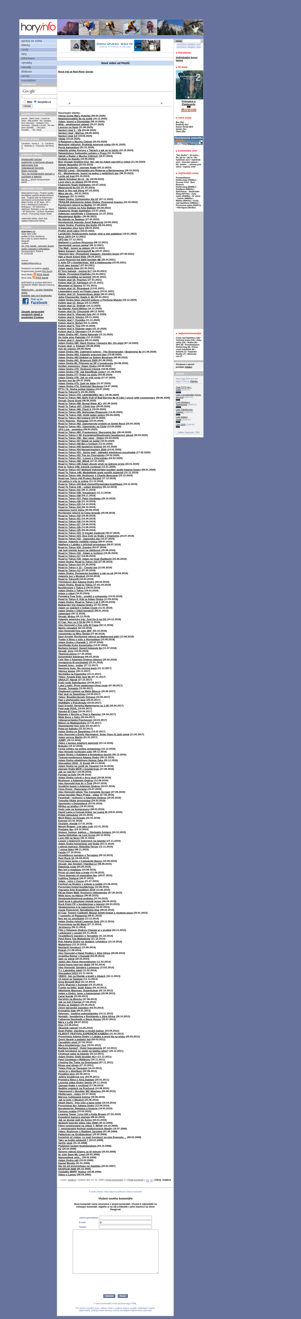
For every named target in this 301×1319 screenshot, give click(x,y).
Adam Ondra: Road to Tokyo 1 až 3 (79, 602)
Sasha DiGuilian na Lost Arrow (76, 835)
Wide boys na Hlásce (71, 895)
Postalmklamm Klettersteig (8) (187, 346)
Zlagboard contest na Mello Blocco (79, 691)
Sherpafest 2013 (68, 973)
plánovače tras (29, 165)
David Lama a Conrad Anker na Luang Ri (83, 812)
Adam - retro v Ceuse (71, 881)
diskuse (26, 71)
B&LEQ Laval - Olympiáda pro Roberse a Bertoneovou (91, 170)
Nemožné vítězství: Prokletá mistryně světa (84, 144)
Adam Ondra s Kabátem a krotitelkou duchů (85, 754)
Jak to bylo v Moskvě (71, 1099)
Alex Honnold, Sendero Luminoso (78, 967)
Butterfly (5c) (182, 124)
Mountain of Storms (70, 285)
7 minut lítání (66, 849)
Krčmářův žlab (67, 1010)
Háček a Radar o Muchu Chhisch (78, 156)
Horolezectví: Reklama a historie (78, 1108)
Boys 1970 (64, 236)
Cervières (49, 143)
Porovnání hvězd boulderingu (76, 886)
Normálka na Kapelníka (72, 674)
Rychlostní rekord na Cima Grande (79, 512)
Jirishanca (64, 927)
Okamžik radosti (68, 1027)
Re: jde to (181, 157)
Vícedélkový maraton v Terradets (78, 935)
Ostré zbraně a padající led (74, 1039)
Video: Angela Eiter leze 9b (74, 676)
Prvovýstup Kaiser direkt (40, 214)
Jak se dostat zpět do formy (75, 1120)
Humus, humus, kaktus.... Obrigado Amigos (84, 832)
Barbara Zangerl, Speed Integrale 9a (80, 648)
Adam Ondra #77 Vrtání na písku (77, 374)
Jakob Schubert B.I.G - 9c (73, 179)
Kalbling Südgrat (68, 878)
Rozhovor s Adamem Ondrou (75, 780)
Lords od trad (66, 176)
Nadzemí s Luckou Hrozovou (75, 242)
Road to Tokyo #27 (69, 524)
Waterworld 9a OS (69, 187)
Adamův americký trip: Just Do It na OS (82, 619)
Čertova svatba (67, 1111)
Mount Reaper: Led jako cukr (75, 826)
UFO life (63, 239)
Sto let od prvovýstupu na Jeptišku (79, 1166)
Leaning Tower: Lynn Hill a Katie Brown (82, 1114)
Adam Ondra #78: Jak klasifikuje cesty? (82, 371)
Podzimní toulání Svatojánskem (77, 1145)
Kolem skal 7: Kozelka (71, 320)
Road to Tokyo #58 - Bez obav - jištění (81, 438)
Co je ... (25, 179)
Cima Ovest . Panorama (72, 789)
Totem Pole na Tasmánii (72, 1068)
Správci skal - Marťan (71, 133)
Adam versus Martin (70, 737)
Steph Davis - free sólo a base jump (79, 1102)
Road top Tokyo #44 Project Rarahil (79, 478)
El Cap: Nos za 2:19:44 (71, 622)
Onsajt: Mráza (66, 616)
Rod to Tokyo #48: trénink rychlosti (79, 466)
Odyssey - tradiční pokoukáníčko (78, 1013)
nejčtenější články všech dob (34, 218)
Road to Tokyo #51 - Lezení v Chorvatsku (83, 458)
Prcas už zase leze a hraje (73, 872)
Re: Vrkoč (37, 130)
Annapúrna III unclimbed (73, 662)
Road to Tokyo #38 (69, 495)
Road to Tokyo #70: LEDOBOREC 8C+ (81, 394)
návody (26, 67)
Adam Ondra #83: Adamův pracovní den (82, 354)
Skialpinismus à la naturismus (76, 907)
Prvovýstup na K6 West (72, 924)
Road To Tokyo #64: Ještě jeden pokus (81, 415)
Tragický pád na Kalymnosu (39, 197)
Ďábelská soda (67, 866)
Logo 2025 (180, 424)
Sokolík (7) (181, 351)
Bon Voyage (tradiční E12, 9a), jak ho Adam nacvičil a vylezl (94, 161)
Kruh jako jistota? (69, 265)
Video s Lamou (67, 1174)
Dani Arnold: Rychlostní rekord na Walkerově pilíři (88, 636)
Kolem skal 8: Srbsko (71, 317)
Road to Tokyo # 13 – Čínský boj (77, 567)
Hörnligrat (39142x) (186, 207)
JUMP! (62, 740)
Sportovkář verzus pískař (73, 245)
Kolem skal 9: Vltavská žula (74, 314)
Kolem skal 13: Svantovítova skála (79, 294)
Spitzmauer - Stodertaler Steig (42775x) (187, 192)
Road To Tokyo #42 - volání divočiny (80, 487)
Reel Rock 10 (66, 858)
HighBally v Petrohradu (72, 702)
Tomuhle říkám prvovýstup (74, 800)
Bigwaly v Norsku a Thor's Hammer (79, 714)
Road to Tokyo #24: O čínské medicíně (81, 533)
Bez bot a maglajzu (69, 869)
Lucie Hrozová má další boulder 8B (79, 259)
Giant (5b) (180, 131)
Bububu (63, 745)
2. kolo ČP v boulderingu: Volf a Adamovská (84, 262)
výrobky (26, 62)
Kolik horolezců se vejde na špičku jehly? (83, 1050)
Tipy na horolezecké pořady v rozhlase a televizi (38, 175)
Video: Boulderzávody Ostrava (76, 697)
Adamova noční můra (71, 510)
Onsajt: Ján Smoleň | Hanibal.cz (77, 863)
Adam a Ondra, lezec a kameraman (79, 993)
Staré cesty (34, 118)
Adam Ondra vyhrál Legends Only (78, 921)
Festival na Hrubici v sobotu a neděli (80, 884)
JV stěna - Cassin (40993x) (188, 197)
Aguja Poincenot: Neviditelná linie (78, 909)
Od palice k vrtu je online (73, 481)
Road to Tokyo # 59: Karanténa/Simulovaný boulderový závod (95, 435)
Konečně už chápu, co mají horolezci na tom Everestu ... (92, 1137)
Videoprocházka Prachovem (75, 720)
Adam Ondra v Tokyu (71, 590)
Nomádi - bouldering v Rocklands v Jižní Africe (86, 1016)
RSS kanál (41, 274)
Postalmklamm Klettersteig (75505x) (186, 178)
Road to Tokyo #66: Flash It (74, 409)
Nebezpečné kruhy (29, 193)
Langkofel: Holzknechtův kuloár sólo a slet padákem (90, 233)
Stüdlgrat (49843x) (185, 189)
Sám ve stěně (66, 958)
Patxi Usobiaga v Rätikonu (74, 1059)
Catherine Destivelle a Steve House (79, 1019)
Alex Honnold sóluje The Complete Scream (84, 792)
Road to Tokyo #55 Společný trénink (80, 446)
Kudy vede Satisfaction (72, 682)
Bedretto (28, 146)
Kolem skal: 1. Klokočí (71, 346)
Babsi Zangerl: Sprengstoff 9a (76, 251)
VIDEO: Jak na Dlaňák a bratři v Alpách (81, 976)
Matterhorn (65, 944)
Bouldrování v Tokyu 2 (71, 587)
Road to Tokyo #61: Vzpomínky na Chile (82, 426)
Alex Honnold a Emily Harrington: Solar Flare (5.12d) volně (93, 734)
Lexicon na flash (68, 127)
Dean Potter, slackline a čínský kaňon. (81, 1030)
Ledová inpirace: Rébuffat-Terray (78, 846)
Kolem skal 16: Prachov (72, 279)
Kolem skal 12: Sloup (71, 302)
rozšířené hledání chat (188, 47)
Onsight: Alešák (68, 823)
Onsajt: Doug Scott (69, 400)
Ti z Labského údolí (70, 970)
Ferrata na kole (67, 774)
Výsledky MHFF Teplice (72, 1171)
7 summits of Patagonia (72, 915)
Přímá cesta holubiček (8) (187, 348)
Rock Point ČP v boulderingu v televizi (81, 904)
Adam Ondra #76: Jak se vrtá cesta (79, 377)
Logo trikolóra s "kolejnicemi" (183, 403)
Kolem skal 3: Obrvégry (72, 331)
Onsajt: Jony (66, 651)
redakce (72, 1180)
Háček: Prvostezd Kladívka (74, 274)
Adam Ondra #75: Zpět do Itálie (77, 383)
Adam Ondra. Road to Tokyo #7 (77, 584)
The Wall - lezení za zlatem (74, 248)
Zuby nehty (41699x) (186, 195)
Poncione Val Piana (45, 146)
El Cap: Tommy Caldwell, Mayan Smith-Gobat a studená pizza (95, 912)
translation (28, 80)
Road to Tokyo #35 (69, 504)
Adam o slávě (66, 593)
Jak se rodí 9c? (67, 771)
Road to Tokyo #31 (69, 518)
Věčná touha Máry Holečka (74, 115)
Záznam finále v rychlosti (73, 1085)
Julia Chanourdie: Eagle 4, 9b (76, 297)
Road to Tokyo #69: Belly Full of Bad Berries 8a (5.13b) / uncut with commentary (106, 397)
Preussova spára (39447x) (188, 205)
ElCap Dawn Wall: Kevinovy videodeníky (82, 892)
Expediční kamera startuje (74, 1117)
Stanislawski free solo (71, 725)
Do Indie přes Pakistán (72, 337)
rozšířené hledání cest (188, 44)
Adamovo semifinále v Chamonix (78, 213)
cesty (25, 49)
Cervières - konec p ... (31, 143)
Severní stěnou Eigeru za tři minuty (79, 1151)
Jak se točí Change (70, 1002)
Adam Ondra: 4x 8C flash (32, 202)
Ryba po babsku (68, 728)
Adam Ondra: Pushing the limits (77, 225)
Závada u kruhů (39, 125)
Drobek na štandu (69, 158)
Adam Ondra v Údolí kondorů (76, 610)
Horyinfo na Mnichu (70, 999)
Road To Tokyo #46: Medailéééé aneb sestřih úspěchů (90, 472)
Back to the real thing (71, 190)
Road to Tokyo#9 (68, 579)
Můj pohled (33, 121)
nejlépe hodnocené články (33, 221)
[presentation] (115, 1286)
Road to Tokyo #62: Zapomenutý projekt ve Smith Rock (91, 423)
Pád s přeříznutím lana (71, 699)
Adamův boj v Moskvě (71, 576)
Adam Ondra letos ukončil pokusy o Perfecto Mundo (90, 299)
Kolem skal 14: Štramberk (73, 288)
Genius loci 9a (66, 380)
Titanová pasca (67, 653)
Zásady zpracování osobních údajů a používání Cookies (32, 314)
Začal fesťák (65, 996)
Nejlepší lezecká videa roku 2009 (78, 1122)
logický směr (189, 167)
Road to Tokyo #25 (69, 530)
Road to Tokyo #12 (69, 570)
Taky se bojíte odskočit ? (73, 1140)
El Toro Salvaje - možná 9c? (75, 271)
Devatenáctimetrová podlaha (75, 898)
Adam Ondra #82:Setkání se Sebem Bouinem (85, 357)
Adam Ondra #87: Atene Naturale (78, 334)
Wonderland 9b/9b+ (70, 216)
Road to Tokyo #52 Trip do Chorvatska (81, 455)
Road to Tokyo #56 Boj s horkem (78, 443)
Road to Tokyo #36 (69, 501)
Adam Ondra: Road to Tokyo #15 (78, 561)
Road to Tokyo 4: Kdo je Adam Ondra (80, 599)
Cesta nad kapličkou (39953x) (187, 201)
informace (28, 58)
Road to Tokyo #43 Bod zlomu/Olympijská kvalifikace (90, 484)
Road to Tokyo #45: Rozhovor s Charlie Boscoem (88, 475)
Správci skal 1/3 (67, 135)
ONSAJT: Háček (67, 679)
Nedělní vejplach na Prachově (76, 1088)
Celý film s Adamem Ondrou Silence (80, 659)
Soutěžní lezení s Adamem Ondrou (79, 786)
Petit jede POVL (68, 708)
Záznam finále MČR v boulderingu (78, 768)
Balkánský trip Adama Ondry (75, 604)
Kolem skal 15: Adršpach (73, 282)
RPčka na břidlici (68, 806)
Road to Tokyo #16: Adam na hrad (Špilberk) (85, 558)
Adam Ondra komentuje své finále (78, 843)
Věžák (61, 138)
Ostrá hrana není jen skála (74, 964)
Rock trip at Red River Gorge (75, 71)
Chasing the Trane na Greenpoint (78, 1062)
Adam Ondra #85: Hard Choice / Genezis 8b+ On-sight (90, 343)
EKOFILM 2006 (67, 1168)
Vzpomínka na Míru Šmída (74, 633)
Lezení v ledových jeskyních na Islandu (82, 840)
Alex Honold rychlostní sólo (75, 751)
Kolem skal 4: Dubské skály (75, 328)
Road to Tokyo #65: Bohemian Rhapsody (83, 412)
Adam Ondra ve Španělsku (74, 731)
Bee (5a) (180, 122)
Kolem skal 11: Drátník (72, 305)
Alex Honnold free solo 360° (75, 630)
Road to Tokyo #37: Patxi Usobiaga (79, 498)
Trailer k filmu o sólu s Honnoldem (79, 639)
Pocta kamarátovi (68, 147)
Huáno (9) (192, 342)
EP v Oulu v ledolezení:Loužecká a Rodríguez (35, 204)
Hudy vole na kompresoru (74, 809)
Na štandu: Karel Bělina (72, 308)
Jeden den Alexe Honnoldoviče (77, 961)
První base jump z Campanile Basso (80, 861)
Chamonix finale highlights (74, 184)
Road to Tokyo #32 (69, 515)
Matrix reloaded (67, 628)
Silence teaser (66, 671)
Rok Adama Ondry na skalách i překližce (82, 941)
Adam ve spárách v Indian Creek (78, 607)
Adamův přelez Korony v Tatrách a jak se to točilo (88, 150)
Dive (61, 1025)
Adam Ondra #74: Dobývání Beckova (80, 386)
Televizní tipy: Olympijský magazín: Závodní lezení (88, 253)
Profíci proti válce (69, 230)
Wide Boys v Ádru (69, 717)
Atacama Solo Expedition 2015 (76, 889)
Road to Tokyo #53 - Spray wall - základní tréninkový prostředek (97, 452)
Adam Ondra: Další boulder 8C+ (77, 1056)
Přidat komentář (135, 1180)
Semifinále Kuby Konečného (75, 645)
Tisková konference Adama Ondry (78, 757)
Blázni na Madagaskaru (72, 722)
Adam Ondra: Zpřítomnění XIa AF (78, 199)
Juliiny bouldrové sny (71, 1076)
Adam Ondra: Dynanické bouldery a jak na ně (85, 573)
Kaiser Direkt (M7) (184, 127)
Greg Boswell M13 (69, 981)
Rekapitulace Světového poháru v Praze (82, 153)
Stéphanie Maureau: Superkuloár (78, 990)
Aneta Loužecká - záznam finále (77, 167)
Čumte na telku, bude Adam (75, 987)
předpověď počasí (31, 159)
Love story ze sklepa (70, 182)
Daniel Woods (66, 1163)
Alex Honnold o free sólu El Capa (78, 625)
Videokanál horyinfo (32, 168)
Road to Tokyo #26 (69, 527)
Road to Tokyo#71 (69, 392)
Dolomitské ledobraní (71, 656)
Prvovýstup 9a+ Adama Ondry (76, 1105)
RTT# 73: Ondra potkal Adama (76, 389)
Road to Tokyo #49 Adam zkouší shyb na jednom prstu (91, 463)
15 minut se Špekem (70, 979)
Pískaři (62, 950)
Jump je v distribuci (70, 1071)
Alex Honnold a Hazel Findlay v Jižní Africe (84, 953)
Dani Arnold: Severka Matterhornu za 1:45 (83, 705)
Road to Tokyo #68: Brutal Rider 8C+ (80, 403)
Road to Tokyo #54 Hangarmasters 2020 (82, 449)
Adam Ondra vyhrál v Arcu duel (77, 777)
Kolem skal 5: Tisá (69, 325)
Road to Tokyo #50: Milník (73, 461)
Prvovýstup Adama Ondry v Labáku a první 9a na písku (91, 1036)
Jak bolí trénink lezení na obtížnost (79, 550)
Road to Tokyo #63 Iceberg (74, 417)
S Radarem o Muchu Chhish (75, 141)
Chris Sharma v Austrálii (73, 984)
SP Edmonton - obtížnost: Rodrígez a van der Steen (37, 208)
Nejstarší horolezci (69, 947)
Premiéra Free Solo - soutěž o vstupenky (83, 596)
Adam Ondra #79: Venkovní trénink (79, 369)
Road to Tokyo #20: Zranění (75, 547)
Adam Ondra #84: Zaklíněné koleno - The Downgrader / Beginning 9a (99, 351)
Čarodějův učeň (68, 1042)
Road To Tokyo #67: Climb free (76, 406)
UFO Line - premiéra (70, 429)
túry (24, 53)
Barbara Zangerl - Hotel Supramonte (80, 1048)
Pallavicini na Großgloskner (75, 1134)
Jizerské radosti (190, 162)
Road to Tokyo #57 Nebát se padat (79, 440)
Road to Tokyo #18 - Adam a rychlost (80, 553)
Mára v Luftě (65, 1022)
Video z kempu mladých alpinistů (78, 743)
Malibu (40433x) (183, 200)
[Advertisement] (112, 9)
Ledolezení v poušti (70, 933)
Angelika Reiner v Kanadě (74, 956)
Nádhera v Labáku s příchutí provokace (82, 544)
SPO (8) (179, 345)
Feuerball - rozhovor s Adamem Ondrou (82, 797)
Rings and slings (68, 1065)
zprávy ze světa (31, 40)
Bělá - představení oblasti (73, 124)
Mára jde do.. (66, 193)
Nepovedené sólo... (69, 1157)
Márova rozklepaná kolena (74, 1097)
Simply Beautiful (68, 164)
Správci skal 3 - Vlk (69, 130)
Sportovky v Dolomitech (73, 803)
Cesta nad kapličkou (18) (188, 338)
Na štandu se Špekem (71, 219)
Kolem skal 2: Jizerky (71, 340)
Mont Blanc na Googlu (71, 817)
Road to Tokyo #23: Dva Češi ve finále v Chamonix (88, 535)
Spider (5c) (181, 129)
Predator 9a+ (66, 829)
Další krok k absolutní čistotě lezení (79, 901)
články (25, 45)
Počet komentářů (114, 1180)
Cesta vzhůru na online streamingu (79, 748)
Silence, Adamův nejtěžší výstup (78, 541)
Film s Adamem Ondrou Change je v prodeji (84, 930)
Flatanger (64, 196)
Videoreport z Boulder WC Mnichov (79, 1091)
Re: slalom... (182, 164)
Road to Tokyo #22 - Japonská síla (79, 538)
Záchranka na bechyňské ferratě (36, 200)
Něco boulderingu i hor (72, 1045)
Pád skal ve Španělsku (72, 694)
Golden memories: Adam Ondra (77, 366)
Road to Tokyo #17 (69, 556)
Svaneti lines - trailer (70, 665)
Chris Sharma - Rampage (73, 420)
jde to (190, 157)
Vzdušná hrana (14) (185, 340)
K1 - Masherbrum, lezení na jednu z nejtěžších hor (88, 173)
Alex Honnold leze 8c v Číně (75, 783)
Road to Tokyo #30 (69, 521)
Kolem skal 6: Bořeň (70, 323)
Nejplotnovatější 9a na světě (75, 118)
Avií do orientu (67, 348)
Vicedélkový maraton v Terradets (78, 855)
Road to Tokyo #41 (69, 489)
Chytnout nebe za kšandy (73, 1053)
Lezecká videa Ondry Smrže (75, 1082)
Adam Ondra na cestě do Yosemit (78, 766)
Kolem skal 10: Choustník (73, 311)
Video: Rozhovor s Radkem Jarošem (80, 1131)
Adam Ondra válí (68, 1160)
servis (25, 75)
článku (194, 381)
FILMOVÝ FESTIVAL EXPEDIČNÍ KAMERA (83, 1033)
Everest (62, 820)
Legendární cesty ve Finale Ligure (78, 291)
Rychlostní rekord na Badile (75, 205)
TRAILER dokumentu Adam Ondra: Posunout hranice (90, 202)
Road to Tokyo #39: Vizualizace (77, 492)
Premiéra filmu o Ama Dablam (76, 1079)
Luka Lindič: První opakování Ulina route (83, 685)
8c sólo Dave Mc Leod (71, 1154)
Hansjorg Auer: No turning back (77, 668)
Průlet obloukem (68, 815)
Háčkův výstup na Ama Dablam (77, 207)
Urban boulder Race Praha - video (78, 794)
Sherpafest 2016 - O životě (74, 763)
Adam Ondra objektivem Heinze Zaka (80, 760)
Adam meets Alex (68, 268)
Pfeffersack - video (69, 1094)
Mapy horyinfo (29, 170)
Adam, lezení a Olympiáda (74, 121)
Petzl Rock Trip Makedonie (74, 938)
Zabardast (64, 613)
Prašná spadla (46, 193)
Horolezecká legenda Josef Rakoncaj (80, 222)
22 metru (194, 155)
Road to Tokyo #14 (69, 564)
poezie (24, 118)
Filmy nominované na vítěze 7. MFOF (80, 1125)
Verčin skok (65, 1143)
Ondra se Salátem (69, 1004)
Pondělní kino (66, 1074)
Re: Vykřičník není (187, 158)
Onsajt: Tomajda (68, 688)
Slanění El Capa (67, 711)
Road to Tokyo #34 (69, 507)
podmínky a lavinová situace (37, 162)
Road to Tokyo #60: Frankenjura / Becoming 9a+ (87, 432)
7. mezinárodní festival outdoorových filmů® (85, 1128)
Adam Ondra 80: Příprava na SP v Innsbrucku (85, 363)
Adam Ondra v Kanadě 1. (73, 642)
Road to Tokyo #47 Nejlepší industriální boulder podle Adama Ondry (99, 469)
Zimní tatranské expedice (73, 1007)
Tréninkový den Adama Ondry (76, 581)
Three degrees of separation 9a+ (78, 875)
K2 (59, 1148)
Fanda (62, 852)
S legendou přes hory (71, 228)
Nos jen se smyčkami (71, 918)
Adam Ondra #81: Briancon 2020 (78, 360)
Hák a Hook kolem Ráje (72, 256)
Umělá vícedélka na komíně (74, 276)
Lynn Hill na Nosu (69, 838)
